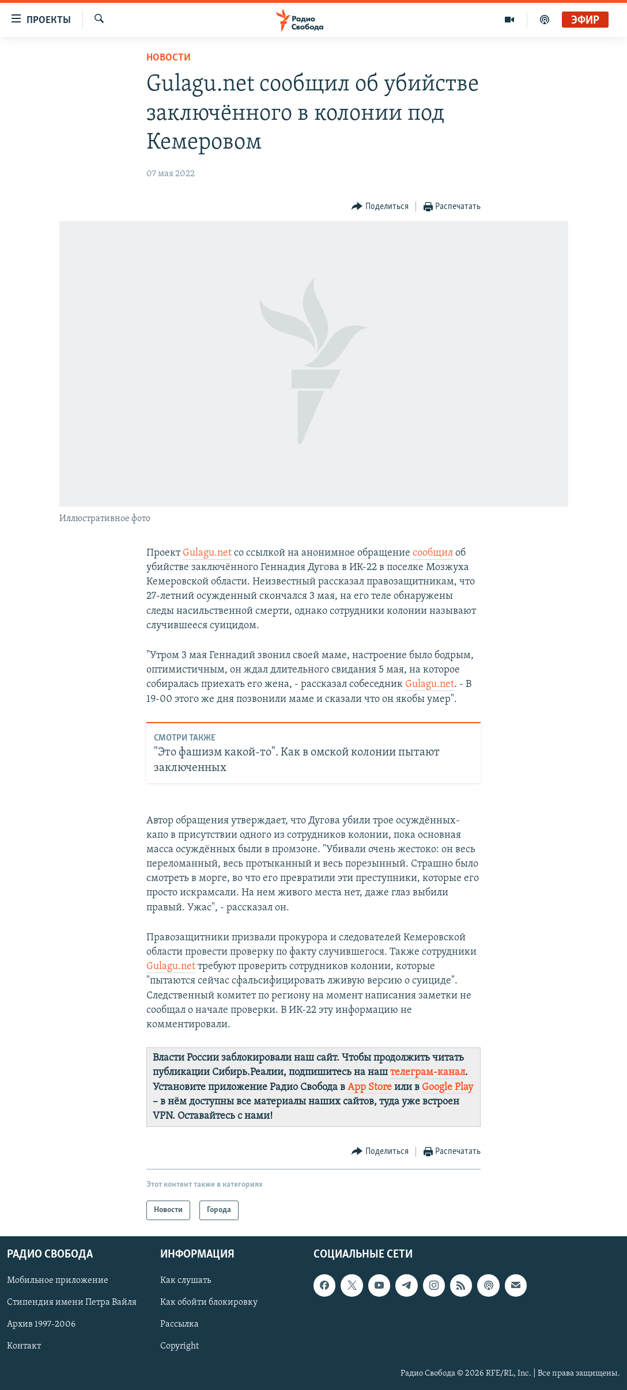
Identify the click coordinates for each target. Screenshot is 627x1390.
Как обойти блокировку (209, 1303)
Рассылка (179, 1325)
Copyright (179, 1346)
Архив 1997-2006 (41, 1325)
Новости (168, 57)
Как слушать (185, 1281)
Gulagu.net (207, 553)
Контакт (24, 1346)
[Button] (380, 207)
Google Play (447, 1087)
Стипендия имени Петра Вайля (72, 1303)
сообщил (433, 553)
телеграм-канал (427, 1072)
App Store (370, 1087)
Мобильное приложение (57, 1281)
